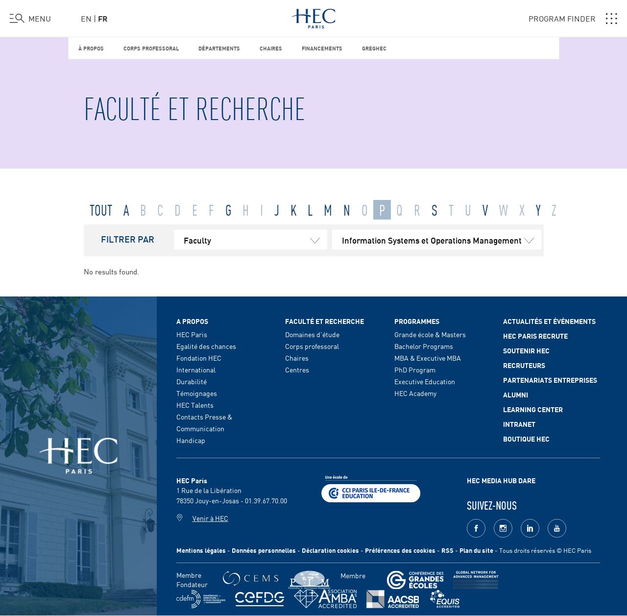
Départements (219, 48)
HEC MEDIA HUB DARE (501, 480)
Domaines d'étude (312, 334)
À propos (91, 48)
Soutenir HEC (526, 350)
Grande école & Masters (430, 334)
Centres (297, 369)
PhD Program (414, 369)
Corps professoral (151, 48)
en (86, 18)
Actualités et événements (549, 321)
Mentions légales (201, 550)
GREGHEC (374, 48)
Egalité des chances (206, 346)
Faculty (255, 239)
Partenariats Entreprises (550, 380)
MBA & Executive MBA (427, 358)
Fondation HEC (198, 358)
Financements (322, 48)
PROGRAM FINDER (573, 19)
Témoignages (196, 393)
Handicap (190, 440)
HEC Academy (415, 393)
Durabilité (191, 381)
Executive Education (424, 381)
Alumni (515, 394)
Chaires (271, 48)
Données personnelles (264, 550)
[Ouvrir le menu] (30, 18)
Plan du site (476, 550)
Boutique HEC (526, 439)
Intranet (519, 424)
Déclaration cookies (330, 550)
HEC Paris (191, 334)
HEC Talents (195, 405)
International (196, 369)
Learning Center (533, 409)
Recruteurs (524, 365)
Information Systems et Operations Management (441, 239)
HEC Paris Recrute (535, 336)
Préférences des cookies (400, 550)
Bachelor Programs (423, 346)
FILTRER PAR (127, 238)
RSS (447, 550)
